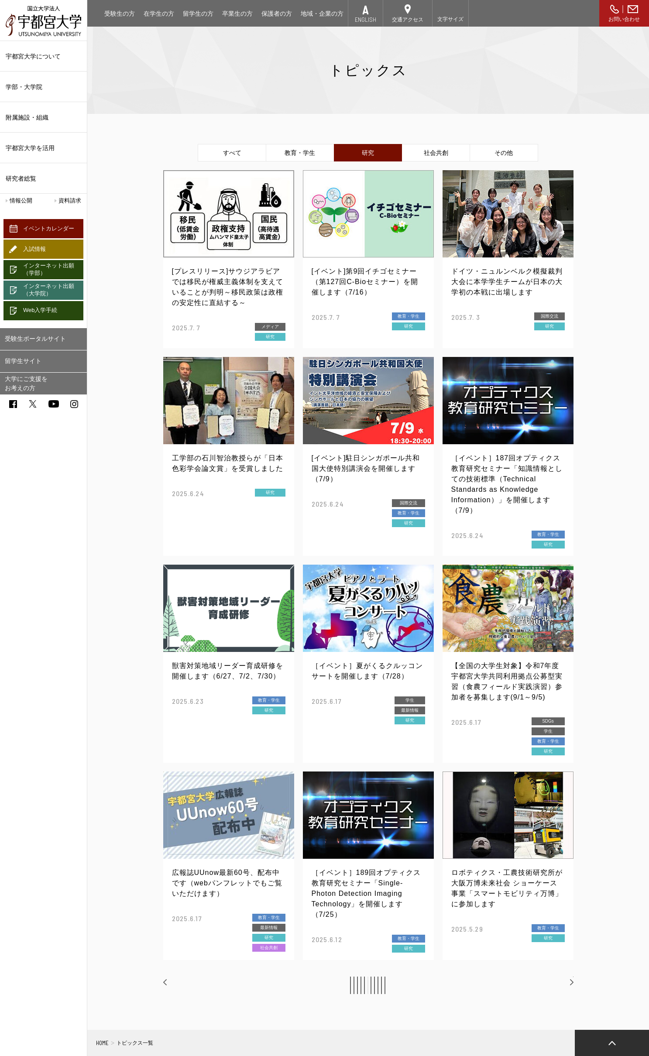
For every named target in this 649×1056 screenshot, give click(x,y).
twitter (32, 404)
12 (468, 985)
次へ (559, 985)
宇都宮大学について (43, 56)
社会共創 (436, 152)
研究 (368, 152)
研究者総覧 (21, 178)
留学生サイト (23, 360)
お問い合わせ (624, 19)
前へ (179, 985)
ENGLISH (365, 19)
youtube (53, 404)
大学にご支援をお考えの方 (26, 383)
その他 (503, 152)
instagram (74, 404)
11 (448, 985)
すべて (232, 152)
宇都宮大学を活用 (43, 147)
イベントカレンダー (48, 228)
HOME (102, 1042)
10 (428, 985)
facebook (13, 404)
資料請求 (69, 200)
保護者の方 (276, 13)
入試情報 (34, 249)
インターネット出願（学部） (48, 269)
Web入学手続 (40, 310)
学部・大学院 (43, 86)
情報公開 (21, 200)
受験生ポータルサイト (35, 338)
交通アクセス (407, 20)
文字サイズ (450, 19)
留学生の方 (198, 13)
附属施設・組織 (43, 117)
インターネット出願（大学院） (48, 290)
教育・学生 (300, 152)
